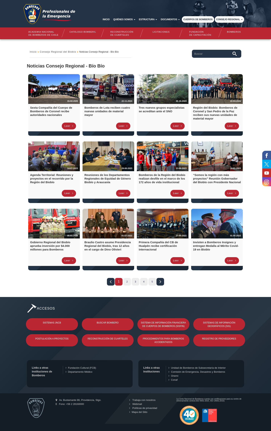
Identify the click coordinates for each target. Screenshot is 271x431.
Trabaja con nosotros (142, 400)
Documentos (170, 19)
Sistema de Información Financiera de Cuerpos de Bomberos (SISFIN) (163, 324)
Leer (68, 125)
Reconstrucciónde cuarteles (121, 33)
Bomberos (234, 32)
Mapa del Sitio (138, 412)
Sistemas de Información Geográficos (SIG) (219, 324)
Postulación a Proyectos (52, 338)
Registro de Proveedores (219, 338)
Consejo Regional (229, 19)
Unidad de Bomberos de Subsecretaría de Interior (197, 367)
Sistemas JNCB (52, 322)
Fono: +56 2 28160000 (70, 404)
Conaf (173, 379)
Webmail (135, 404)
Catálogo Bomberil (82, 32)
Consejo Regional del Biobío (58, 51)
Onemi (173, 375)
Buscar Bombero (108, 322)
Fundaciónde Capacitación (200, 33)
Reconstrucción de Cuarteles (108, 338)
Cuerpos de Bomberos (197, 19)
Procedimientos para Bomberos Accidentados (163, 340)
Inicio (106, 19)
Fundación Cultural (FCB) (81, 367)
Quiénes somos (124, 19)
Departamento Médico (79, 371)
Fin (160, 281)
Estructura (148, 19)
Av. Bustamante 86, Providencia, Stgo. (78, 400)
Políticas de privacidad (143, 408)
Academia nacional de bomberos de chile (43, 33)
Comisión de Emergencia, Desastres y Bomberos (196, 371)
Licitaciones (161, 32)
